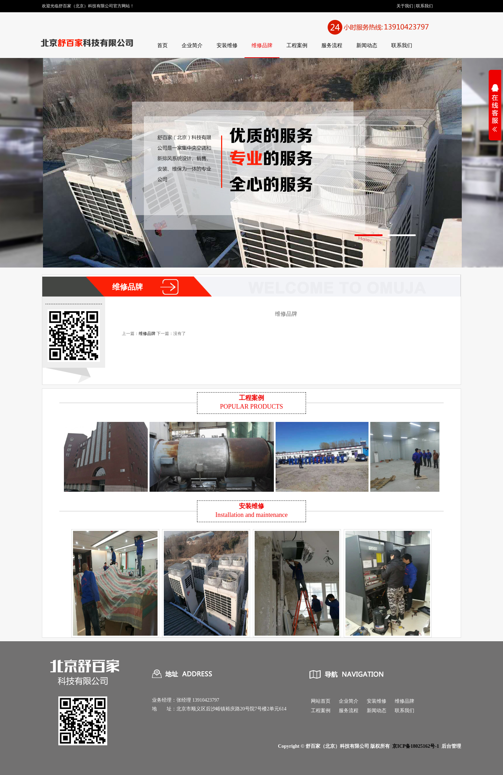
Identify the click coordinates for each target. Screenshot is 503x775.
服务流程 (331, 45)
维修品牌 (262, 45)
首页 (162, 45)
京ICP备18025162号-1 (415, 746)
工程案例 (296, 45)
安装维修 (227, 45)
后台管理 (451, 746)
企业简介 (192, 45)
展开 (495, 112)
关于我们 (404, 5)
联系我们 (424, 5)
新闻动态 (366, 45)
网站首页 (320, 701)
